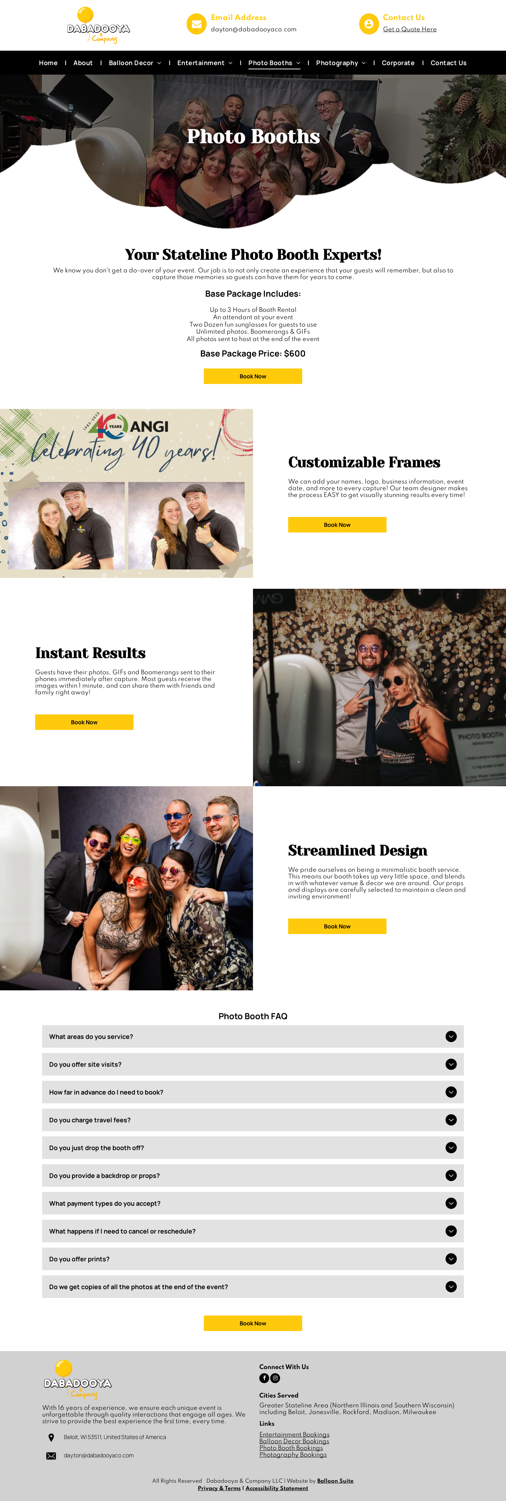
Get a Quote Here (410, 29)
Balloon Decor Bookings (294, 1441)
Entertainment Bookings (294, 1435)
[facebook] (264, 1379)
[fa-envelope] (197, 32)
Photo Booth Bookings (291, 1448)
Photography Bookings (293, 1455)
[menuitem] (49, 62)
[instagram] (275, 1379)
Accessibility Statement (277, 1488)
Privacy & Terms (219, 1488)
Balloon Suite (335, 1481)
